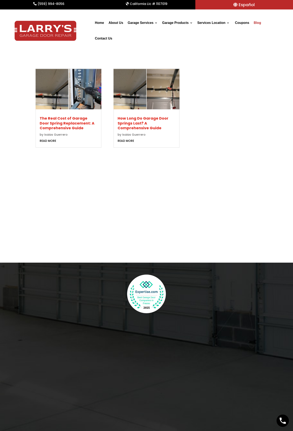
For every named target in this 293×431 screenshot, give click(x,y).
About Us (116, 22)
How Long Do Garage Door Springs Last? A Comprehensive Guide (143, 123)
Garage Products (175, 22)
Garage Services (140, 22)
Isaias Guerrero (56, 135)
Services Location (211, 22)
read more (48, 141)
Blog (257, 22)
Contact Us (103, 38)
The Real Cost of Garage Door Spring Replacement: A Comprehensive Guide (67, 123)
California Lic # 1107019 (148, 3)
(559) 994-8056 (51, 3)
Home (99, 22)
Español (247, 5)
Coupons (241, 22)
